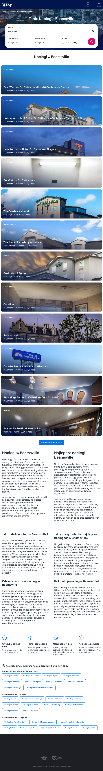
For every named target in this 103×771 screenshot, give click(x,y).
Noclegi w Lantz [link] (10, 699)
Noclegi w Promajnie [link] (31, 705)
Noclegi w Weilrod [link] (11, 711)
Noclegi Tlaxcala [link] (71, 728)
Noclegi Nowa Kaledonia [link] (50, 728)
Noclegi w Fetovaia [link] (74, 699)
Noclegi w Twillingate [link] (33, 681)
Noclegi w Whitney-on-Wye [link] (32, 699)
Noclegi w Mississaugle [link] (12, 687)
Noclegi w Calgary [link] (51, 676)
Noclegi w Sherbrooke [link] (54, 681)
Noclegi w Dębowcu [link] (30, 711)
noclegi (12, 11)
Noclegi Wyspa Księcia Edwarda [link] (72, 722)
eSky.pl (4, 11)
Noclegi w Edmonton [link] (12, 681)
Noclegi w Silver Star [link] (75, 681)
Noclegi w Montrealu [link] (71, 676)
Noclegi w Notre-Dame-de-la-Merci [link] (40, 687)
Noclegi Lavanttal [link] (88, 728)
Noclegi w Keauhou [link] (55, 699)
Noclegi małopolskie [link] (27, 728)
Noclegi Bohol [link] (9, 728)
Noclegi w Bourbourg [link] (52, 705)
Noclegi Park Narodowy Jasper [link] (43, 722)
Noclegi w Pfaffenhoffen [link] (74, 705)
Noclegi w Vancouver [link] (31, 676)
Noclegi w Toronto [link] (11, 676)
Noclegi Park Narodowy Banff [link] (15, 722)
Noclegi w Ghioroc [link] (11, 705)
